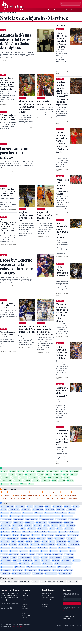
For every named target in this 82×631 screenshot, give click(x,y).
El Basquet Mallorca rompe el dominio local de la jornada (8, 117)
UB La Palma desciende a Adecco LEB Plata (62, 273)
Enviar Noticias (66, 618)
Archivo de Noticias (27, 615)
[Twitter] (5, 608)
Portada (6, 10)
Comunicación (58, 10)
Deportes (43, 10)
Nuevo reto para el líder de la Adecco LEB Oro (7, 334)
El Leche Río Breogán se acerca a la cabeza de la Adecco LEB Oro (62, 437)
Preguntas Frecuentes (68, 616)
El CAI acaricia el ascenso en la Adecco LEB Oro (61, 352)
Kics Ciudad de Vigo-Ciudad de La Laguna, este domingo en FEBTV (26, 107)
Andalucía (29, 10)
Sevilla (22, 10)
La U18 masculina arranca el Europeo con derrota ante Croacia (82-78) (7, 192)
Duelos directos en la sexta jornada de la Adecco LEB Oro (61, 39)
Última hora (14, 10)
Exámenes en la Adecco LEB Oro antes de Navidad (27, 329)
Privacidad (60, 625)
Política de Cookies (47, 599)
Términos (72, 625)
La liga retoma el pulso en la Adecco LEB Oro (7, 305)
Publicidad (65, 614)
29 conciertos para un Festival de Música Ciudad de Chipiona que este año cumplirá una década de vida (7, 83)
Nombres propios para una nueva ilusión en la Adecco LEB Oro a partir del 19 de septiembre (62, 93)
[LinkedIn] (11, 608)
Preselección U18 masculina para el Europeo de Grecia (62, 186)
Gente (36, 10)
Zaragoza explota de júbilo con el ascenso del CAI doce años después (62, 312)
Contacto (44, 606)
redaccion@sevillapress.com (18, 626)
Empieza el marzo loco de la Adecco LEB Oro (44, 216)
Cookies (66, 625)
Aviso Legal (45, 604)
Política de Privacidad (48, 597)
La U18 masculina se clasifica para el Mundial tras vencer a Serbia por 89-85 (62, 142)
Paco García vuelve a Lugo (44, 102)
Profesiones (74, 10)
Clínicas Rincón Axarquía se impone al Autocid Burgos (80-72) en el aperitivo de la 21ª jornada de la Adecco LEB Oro (8, 226)
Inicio (1, 12)
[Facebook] (2, 608)
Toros (49, 10)
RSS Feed (24, 617)
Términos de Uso (46, 602)
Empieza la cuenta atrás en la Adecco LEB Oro (26, 216)
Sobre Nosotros (46, 593)
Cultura (66, 10)
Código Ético (45, 595)
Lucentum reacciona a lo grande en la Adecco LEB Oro (45, 330)
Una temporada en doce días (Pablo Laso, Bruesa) (62, 230)
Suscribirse (72, 603)
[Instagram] (8, 608)
